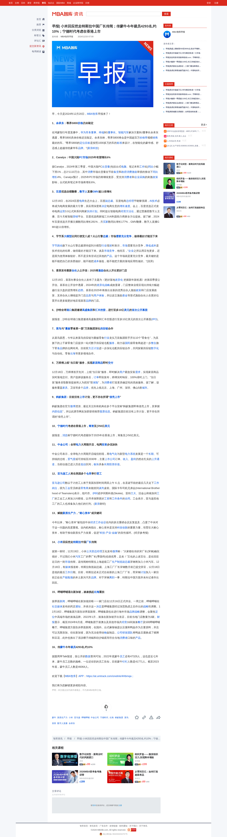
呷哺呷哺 (86, 717)
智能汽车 (123, 132)
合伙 (74, 270)
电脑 (123, 166)
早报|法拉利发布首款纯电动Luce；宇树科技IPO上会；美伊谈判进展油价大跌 (184, 57)
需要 (118, 236)
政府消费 (126, 171)
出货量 (106, 166)
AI (151, 200)
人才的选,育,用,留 (174, 141)
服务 (112, 343)
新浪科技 (93, 148)
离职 (112, 577)
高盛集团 (87, 310)
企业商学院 (78, 3)
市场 (85, 157)
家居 (95, 362)
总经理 (130, 200)
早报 (69, 738)
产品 (109, 256)
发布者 (168, 25)
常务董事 (91, 132)
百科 (23, 3)
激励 (134, 171)
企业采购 (139, 177)
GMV (95, 191)
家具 (65, 387)
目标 (87, 142)
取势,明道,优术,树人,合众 (177, 136)
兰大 (133, 493)
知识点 (51, 3)
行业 (104, 245)
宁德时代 (62, 426)
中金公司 (62, 444)
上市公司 (110, 459)
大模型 (68, 236)
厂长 (88, 542)
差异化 (119, 279)
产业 (108, 532)
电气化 (113, 453)
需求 (137, 372)
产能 (65, 577)
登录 (209, 3)
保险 (95, 382)
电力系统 (130, 453)
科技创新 (122, 527)
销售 (155, 137)
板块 (96, 464)
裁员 (73, 647)
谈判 (101, 488)
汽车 (78, 556)
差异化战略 (103, 285)
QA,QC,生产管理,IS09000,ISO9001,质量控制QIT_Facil (184, 146)
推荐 (38, 24)
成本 (96, 261)
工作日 (69, 572)
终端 (101, 132)
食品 (59, 348)
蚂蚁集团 (61, 397)
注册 (216, 3)
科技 (102, 532)
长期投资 (109, 464)
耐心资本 (85, 513)
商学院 (37, 3)
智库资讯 (58, 738)
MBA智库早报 (67, 36)
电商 (81, 200)
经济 (93, 522)
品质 (88, 295)
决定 (104, 206)
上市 (82, 397)
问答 (87, 3)
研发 (125, 632)
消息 (65, 435)
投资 (104, 444)
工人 (68, 473)
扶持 (89, 211)
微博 (72, 406)
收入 (125, 459)
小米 (60, 542)
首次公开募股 (140, 310)
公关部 (90, 551)
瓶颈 (70, 577)
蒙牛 (62, 647)
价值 (117, 464)
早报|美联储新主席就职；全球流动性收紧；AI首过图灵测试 (184, 112)
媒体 (68, 567)
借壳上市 (114, 397)
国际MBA (60, 3)
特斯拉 (77, 542)
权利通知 (123, 826)
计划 (94, 211)
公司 (119, 632)
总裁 (105, 236)
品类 (85, 387)
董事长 (112, 132)
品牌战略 (134, 611)
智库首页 (84, 826)
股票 (102, 411)
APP (81, 676)
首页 (11, 3)
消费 (90, 171)
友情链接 (113, 826)
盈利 (133, 459)
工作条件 (117, 498)
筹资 (91, 426)
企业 (131, 250)
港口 (69, 310)
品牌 (80, 148)
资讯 (44, 3)
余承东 (60, 123)
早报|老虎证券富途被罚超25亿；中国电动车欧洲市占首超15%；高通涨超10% (184, 70)
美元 (126, 310)
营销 (75, 216)
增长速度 (125, 206)
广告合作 (104, 826)
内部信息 (57, 411)
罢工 (99, 473)
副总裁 (109, 200)
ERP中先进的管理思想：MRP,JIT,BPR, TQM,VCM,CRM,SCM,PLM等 (184, 131)
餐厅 (140, 622)
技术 (154, 200)
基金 (125, 295)
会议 (103, 522)
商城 (69, 3)
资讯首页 (94, 826)
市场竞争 (109, 250)
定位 (82, 142)
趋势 (80, 290)
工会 (67, 488)
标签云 (37, 35)
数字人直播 (62, 723)
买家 (105, 221)
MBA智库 (92, 113)
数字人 (83, 191)
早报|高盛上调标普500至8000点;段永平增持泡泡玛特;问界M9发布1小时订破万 (184, 49)
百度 (58, 191)
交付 (110, 362)
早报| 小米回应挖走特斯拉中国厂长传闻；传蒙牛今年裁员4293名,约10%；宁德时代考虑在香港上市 (128, 738)
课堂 (29, 3)
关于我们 (133, 826)
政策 (155, 177)
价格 (80, 123)
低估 (83, 464)
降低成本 (151, 245)
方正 (91, 348)
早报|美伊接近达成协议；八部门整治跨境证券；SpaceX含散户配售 (184, 66)
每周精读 (36, 51)
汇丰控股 (100, 310)
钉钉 (125, 661)
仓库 (88, 473)
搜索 (166, 14)
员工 (122, 656)
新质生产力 (69, 513)
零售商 (84, 488)
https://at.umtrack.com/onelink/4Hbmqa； (110, 676)
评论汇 (37, 40)
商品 (100, 362)
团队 (130, 632)
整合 (153, 343)
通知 (78, 606)
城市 (144, 387)
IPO (154, 319)
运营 (62, 211)
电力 (78, 444)
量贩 (67, 328)
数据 (87, 656)
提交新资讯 (35, 46)
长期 (151, 453)
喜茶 (54, 723)
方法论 (130, 211)
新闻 (62, 601)
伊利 (95, 493)
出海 (72, 353)
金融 (114, 532)
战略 (145, 606)
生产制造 (117, 561)
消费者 (128, 177)
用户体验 (99, 295)
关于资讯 (143, 826)
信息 (107, 411)
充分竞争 (126, 236)
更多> (204, 124)
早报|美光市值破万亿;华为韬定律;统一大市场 (183, 53)
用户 (122, 372)
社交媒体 (57, 606)
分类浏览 (36, 30)
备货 (116, 171)
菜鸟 (58, 328)
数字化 (155, 348)
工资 (106, 498)
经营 (123, 211)
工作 (142, 166)
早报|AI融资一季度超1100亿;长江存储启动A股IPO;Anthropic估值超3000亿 (184, 62)
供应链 (104, 328)
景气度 (71, 459)
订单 (96, 377)
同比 (150, 166)
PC (81, 157)
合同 (127, 498)
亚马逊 (61, 473)
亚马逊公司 (58, 482)
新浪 (97, 503)
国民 (127, 343)
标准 (119, 142)
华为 (83, 132)
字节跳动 (57, 245)
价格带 (144, 137)
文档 (17, 3)
